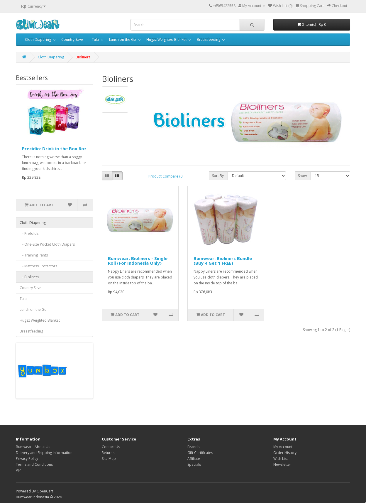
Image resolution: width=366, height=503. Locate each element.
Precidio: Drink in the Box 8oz (54, 148)
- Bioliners (29, 276)
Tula (95, 39)
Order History (284, 452)
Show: (303, 175)
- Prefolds (29, 233)
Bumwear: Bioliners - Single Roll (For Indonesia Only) (137, 260)
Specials (194, 464)
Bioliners (83, 57)
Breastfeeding (208, 39)
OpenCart (45, 491)
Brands (193, 446)
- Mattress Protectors (38, 266)
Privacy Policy (27, 458)
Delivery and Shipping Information (44, 452)
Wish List (280, 458)
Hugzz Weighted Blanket (166, 39)
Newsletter (282, 464)
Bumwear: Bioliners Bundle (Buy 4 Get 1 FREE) (223, 260)
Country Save (72, 39)
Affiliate (193, 458)
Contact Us (111, 446)
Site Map (109, 458)
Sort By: (218, 175)
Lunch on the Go (122, 39)
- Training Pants (34, 255)
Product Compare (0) (165, 176)
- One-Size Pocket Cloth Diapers (47, 244)
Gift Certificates (200, 452)
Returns (108, 452)
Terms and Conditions (34, 464)
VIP (18, 470)
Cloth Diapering (38, 39)
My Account (282, 446)
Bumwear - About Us (33, 446)
